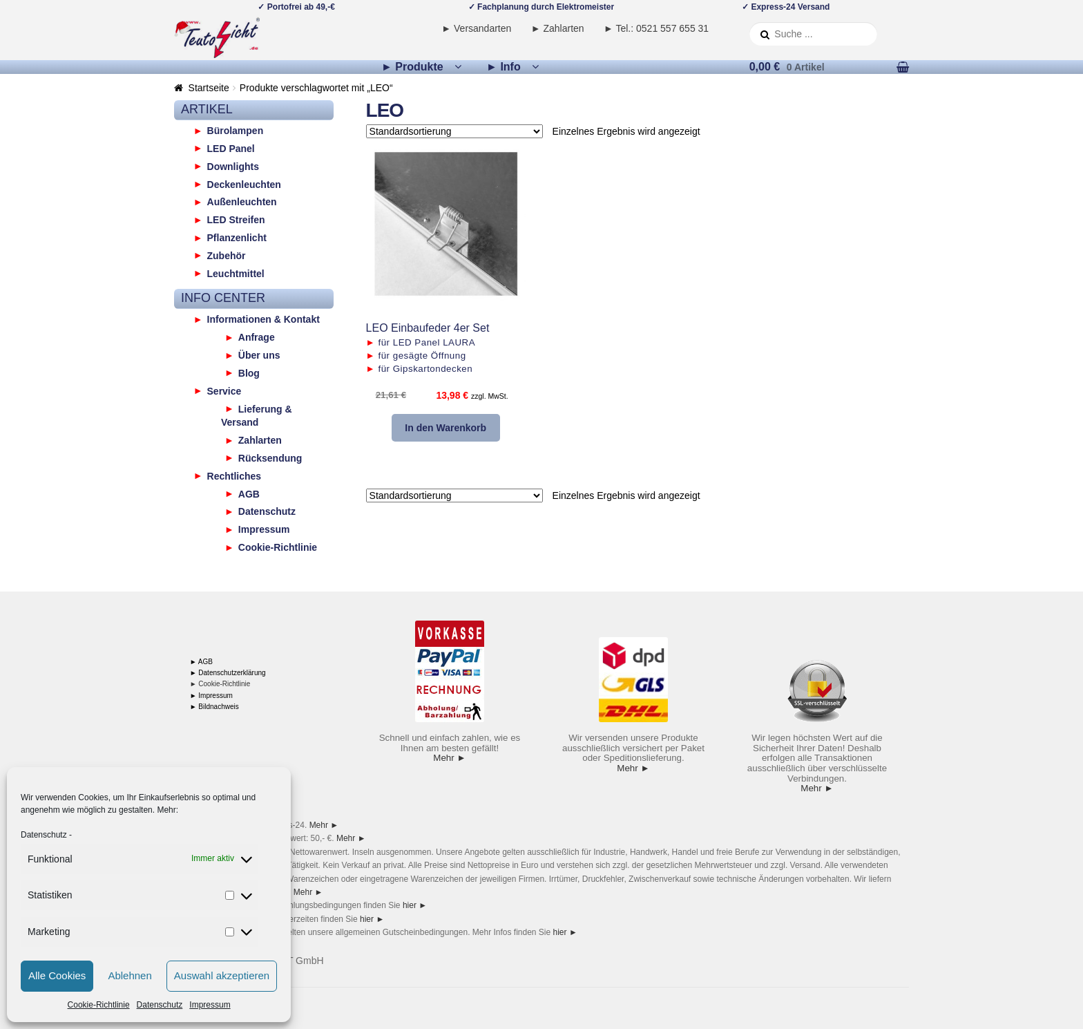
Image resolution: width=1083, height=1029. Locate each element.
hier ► (415, 905)
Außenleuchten (242, 201)
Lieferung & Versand (256, 415)
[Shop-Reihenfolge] (454, 131)
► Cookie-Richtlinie (220, 684)
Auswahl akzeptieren (221, 975)
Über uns (259, 355)
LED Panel (231, 147)
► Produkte (412, 67)
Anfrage (256, 337)
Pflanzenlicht (237, 237)
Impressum (209, 1005)
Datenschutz (44, 835)
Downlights (233, 165)
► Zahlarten (557, 28)
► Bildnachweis (214, 706)
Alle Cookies (57, 975)
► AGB (201, 661)
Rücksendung (270, 457)
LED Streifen (236, 219)
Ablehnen (129, 975)
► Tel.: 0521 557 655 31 (656, 28)
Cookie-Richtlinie (99, 1005)
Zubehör (226, 255)
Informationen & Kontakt (263, 319)
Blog (249, 372)
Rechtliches (234, 475)
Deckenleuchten (244, 183)
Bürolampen (235, 130)
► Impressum (211, 695)
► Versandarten (476, 28)
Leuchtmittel (236, 273)
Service (224, 390)
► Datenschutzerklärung (228, 673)
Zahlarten (260, 440)
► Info (503, 67)
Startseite (209, 87)
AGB (249, 493)
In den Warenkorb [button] (445, 427)
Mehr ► (449, 758)
